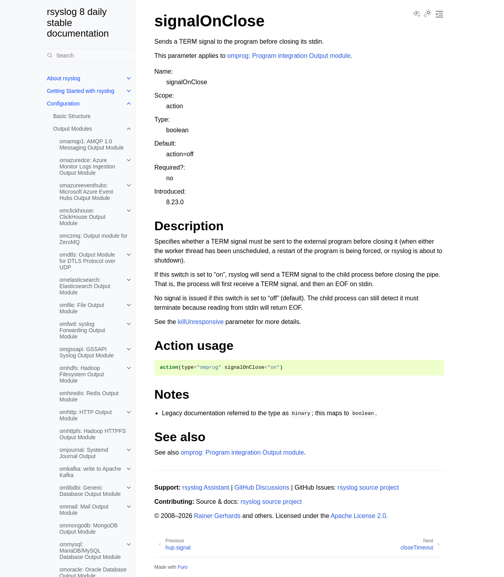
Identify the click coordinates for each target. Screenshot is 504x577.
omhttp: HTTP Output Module (85, 415)
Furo (182, 567)
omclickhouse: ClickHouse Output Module (82, 216)
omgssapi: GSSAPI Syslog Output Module (86, 352)
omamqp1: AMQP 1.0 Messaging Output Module (91, 144)
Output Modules (72, 129)
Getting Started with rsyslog (80, 91)
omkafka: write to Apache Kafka (90, 472)
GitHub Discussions (261, 487)
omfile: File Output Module (81, 308)
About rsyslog (63, 78)
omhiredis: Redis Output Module (89, 396)
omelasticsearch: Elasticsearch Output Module (84, 286)
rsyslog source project (368, 487)
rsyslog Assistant (205, 487)
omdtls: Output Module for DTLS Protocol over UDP (87, 261)
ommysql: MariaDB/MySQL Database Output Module (90, 550)
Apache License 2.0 (358, 515)
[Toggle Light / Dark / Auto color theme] (428, 14)
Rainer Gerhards (217, 515)
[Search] (88, 55)
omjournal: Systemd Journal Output (83, 453)
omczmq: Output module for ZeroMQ (93, 239)
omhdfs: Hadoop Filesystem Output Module (81, 374)
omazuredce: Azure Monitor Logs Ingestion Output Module (87, 166)
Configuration (63, 103)
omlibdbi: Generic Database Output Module (90, 491)
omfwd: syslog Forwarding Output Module (82, 330)
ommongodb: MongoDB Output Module (88, 528)
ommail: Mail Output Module (83, 509)
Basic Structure (72, 116)
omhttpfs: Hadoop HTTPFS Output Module (92, 434)
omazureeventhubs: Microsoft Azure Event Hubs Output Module (86, 191)
